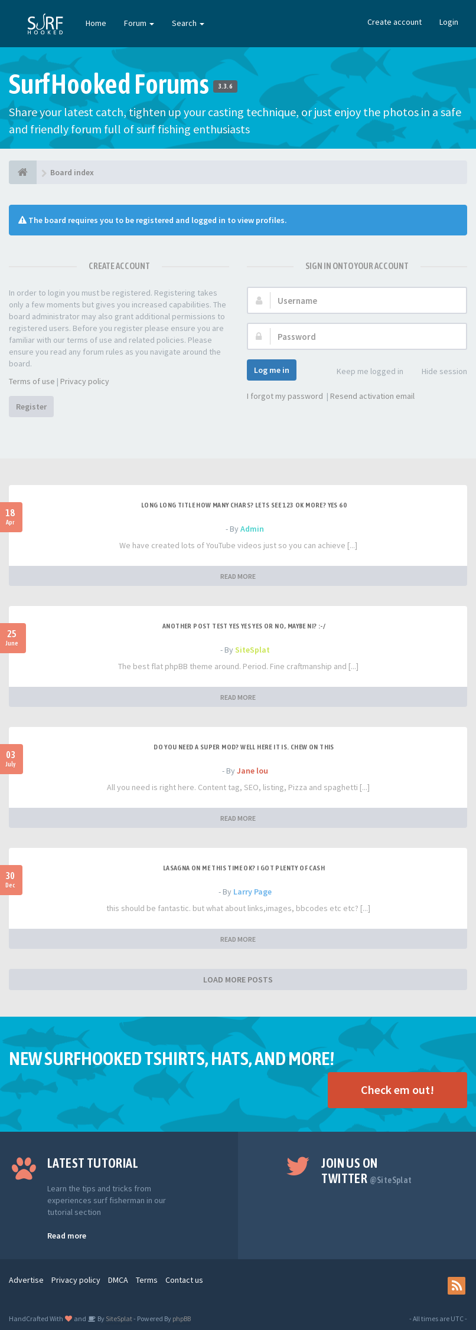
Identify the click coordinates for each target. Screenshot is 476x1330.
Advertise (26, 1280)
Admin (252, 528)
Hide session (438, 372)
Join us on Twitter (366, 1170)
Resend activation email (372, 396)
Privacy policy (84, 381)
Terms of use (32, 381)
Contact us (184, 1280)
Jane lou (252, 770)
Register (31, 406)
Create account (394, 22)
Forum (139, 23)
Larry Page (252, 891)
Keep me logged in (363, 372)
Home (96, 23)
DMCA (118, 1280)
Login (448, 22)
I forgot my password (285, 396)
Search (188, 23)
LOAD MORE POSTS (238, 979)
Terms (147, 1280)
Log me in (271, 370)
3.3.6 (225, 86)
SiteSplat (252, 649)
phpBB (181, 1318)
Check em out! (397, 1089)
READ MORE (238, 576)
